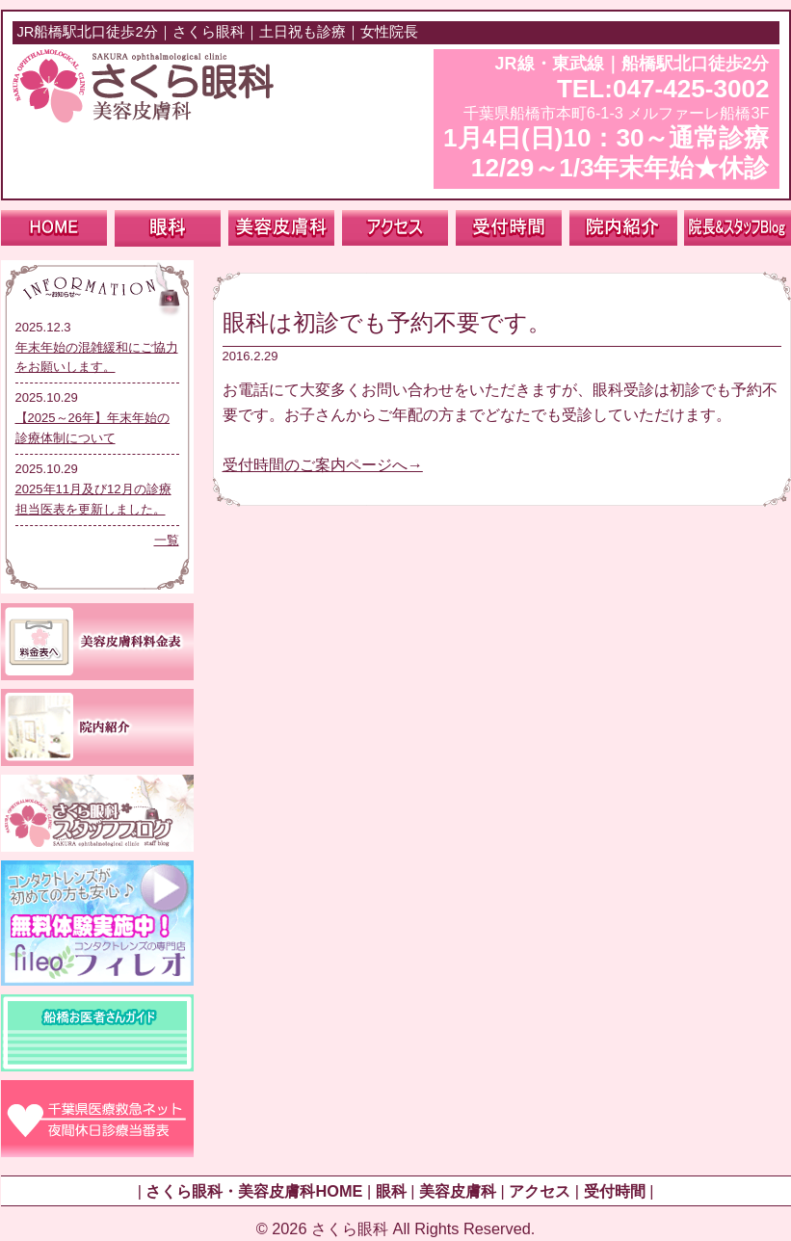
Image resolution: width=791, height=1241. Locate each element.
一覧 (166, 540)
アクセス (539, 1191)
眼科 (391, 1191)
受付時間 (615, 1191)
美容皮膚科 (457, 1191)
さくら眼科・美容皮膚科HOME (253, 1191)
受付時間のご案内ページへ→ (323, 464)
